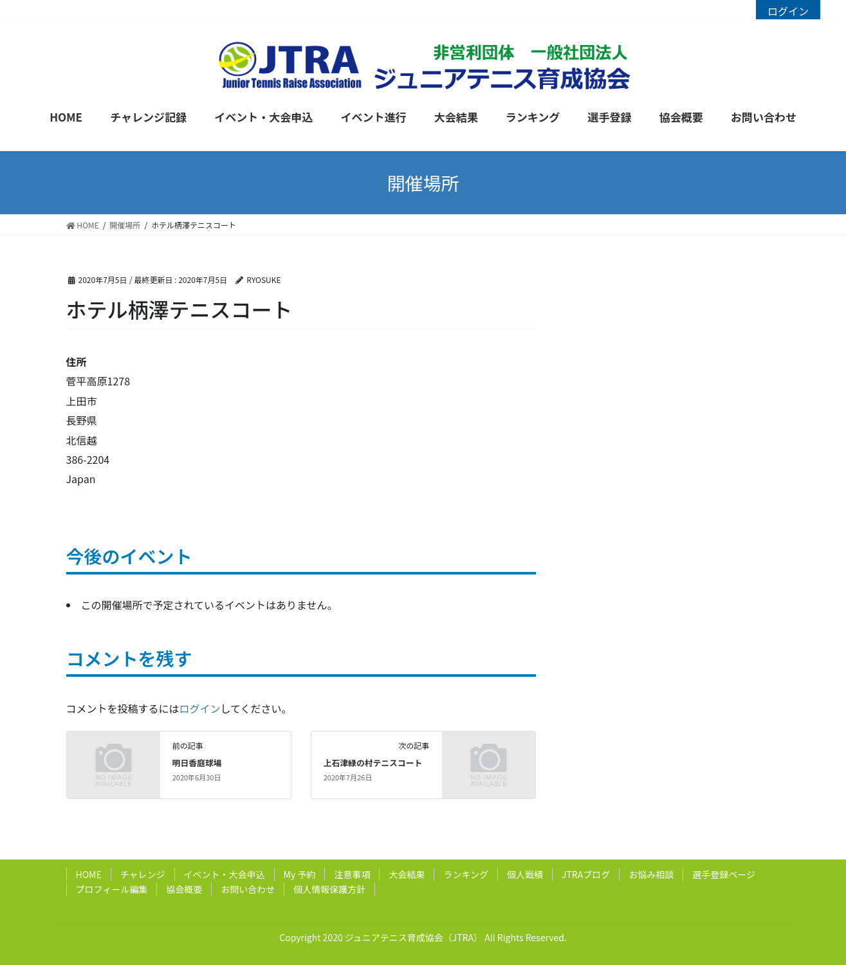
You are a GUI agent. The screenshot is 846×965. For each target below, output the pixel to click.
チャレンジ (142, 874)
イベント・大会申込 (224, 874)
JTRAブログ (586, 874)
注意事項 (352, 874)
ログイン (788, 11)
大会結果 (407, 874)
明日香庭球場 (197, 763)
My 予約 (300, 874)
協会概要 (184, 889)
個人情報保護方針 (329, 889)
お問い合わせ (248, 889)
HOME (89, 874)
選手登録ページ (723, 874)
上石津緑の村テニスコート (373, 763)
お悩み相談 (651, 874)
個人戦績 (525, 874)
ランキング (465, 874)
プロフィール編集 (112, 889)
